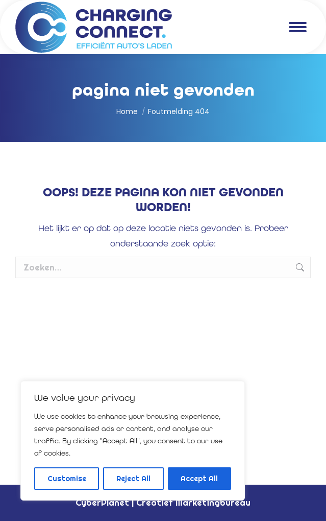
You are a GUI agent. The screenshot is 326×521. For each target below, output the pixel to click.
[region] (132, 441)
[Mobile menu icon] (298, 27)
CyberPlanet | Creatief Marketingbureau (163, 502)
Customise (66, 478)
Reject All (133, 478)
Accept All (199, 478)
